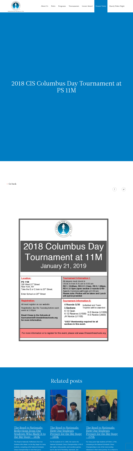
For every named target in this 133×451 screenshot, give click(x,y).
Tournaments (74, 6)
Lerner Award (87, 6)
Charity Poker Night (116, 6)
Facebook (115, 189)
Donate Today (101, 6)
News (53, 6)
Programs (62, 6)
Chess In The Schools (15, 6)
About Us (44, 6)
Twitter (124, 189)
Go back (12, 183)
